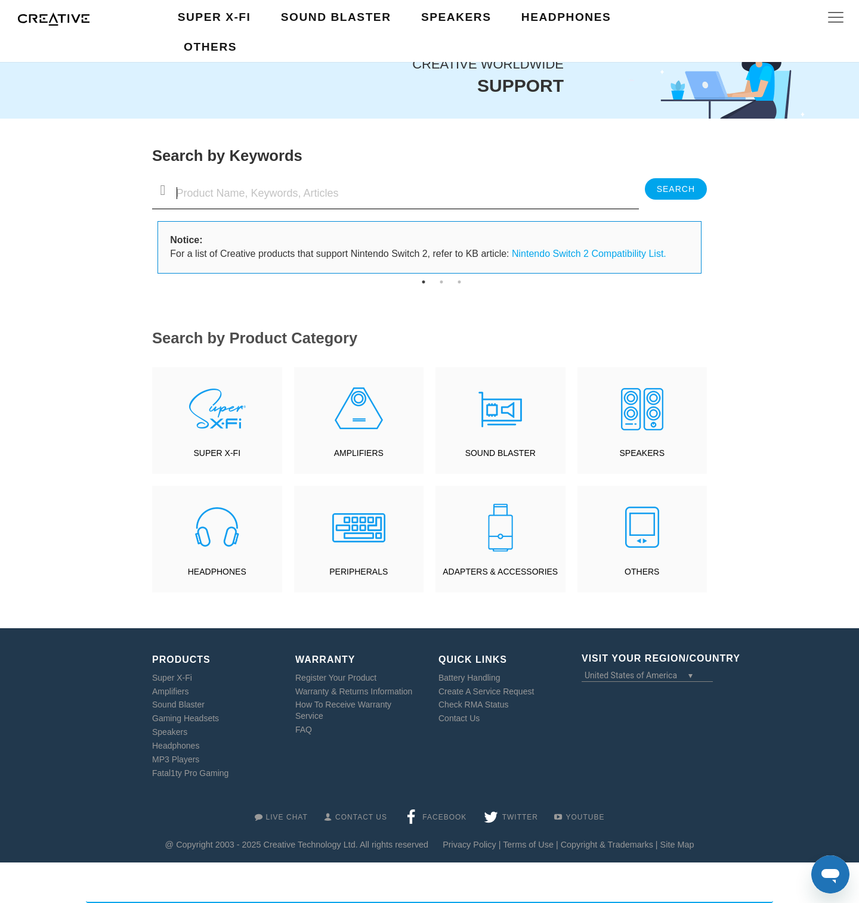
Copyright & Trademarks (607, 844)
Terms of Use (528, 844)
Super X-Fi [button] (214, 17)
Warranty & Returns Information (353, 691)
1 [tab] (424, 282)
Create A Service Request (486, 691)
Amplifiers (170, 691)
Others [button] (210, 47)
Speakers (169, 732)
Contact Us (459, 718)
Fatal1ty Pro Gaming (190, 773)
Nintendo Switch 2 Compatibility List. (589, 254)
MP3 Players (175, 759)
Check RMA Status (473, 704)
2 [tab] (441, 282)
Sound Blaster (178, 704)
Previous (149, 247)
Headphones (175, 745)
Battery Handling (469, 677)
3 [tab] (459, 282)
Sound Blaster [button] (336, 17)
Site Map (677, 844)
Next (710, 247)
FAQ (303, 729)
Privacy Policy (469, 844)
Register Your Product (335, 677)
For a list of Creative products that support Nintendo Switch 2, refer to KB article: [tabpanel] (418, 247)
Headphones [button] (566, 17)
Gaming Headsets (185, 718)
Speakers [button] (456, 17)
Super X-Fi (172, 677)
